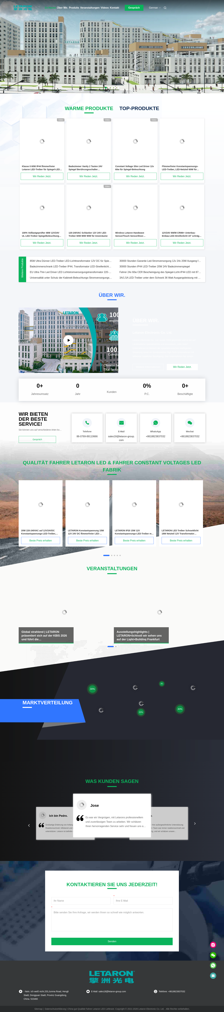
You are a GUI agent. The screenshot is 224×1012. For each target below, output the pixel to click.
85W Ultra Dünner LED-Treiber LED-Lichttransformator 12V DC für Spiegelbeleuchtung (71, 261)
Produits (74, 7)
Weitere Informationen (148, 367)
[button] (29, 825)
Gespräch (134, 7)
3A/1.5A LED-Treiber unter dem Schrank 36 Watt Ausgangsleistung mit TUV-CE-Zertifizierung (160, 277)
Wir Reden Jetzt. (42, 176)
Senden (112, 941)
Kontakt (114, 7)
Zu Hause (50, 7)
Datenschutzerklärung (55, 1009)
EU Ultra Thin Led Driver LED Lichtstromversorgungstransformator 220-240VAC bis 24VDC (71, 272)
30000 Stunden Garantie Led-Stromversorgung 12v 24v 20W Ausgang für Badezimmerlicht (160, 261)
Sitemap (38, 1009)
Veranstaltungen (90, 7)
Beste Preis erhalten (40, 540)
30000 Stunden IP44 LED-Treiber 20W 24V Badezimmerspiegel (154, 266)
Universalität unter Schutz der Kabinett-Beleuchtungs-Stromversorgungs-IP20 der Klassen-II (71, 277)
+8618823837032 (155, 436)
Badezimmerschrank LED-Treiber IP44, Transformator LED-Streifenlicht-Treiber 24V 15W (71, 266)
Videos (105, 7)
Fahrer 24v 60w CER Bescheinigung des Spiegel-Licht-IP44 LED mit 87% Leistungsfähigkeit (160, 272)
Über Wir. (62, 7)
